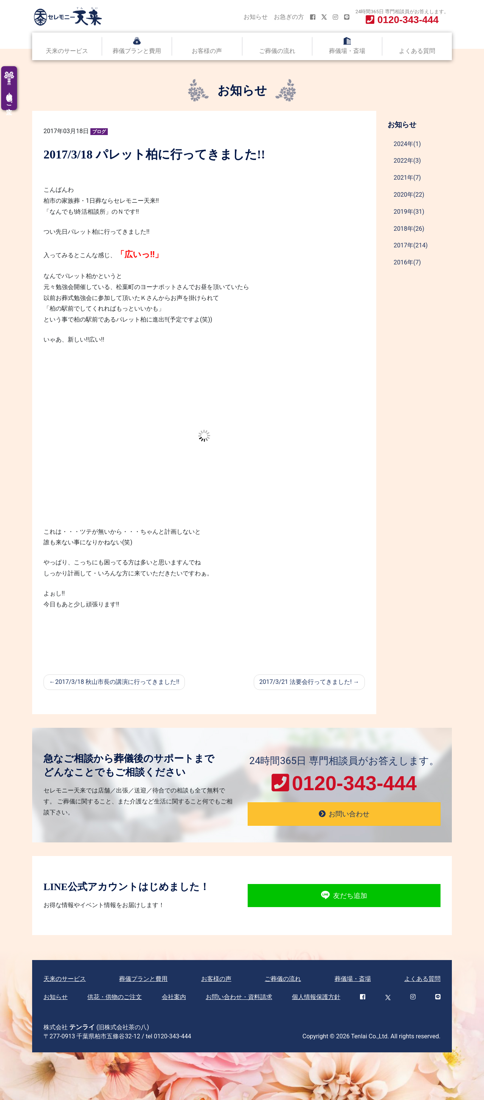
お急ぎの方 (289, 16)
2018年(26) (409, 228)
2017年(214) (411, 245)
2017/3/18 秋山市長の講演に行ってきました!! (117, 681)
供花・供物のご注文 (114, 997)
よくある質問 (417, 50)
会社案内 (174, 997)
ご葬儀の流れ (277, 50)
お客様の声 (207, 50)
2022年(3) (407, 160)
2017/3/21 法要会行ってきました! (305, 681)
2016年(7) (407, 262)
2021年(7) (407, 177)
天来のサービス (67, 50)
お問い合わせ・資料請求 (239, 997)
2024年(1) (407, 144)
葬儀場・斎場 (347, 50)
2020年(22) (409, 194)
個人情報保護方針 (316, 997)
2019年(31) (409, 211)
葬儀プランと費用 (137, 50)
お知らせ (256, 16)
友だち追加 (344, 895)
